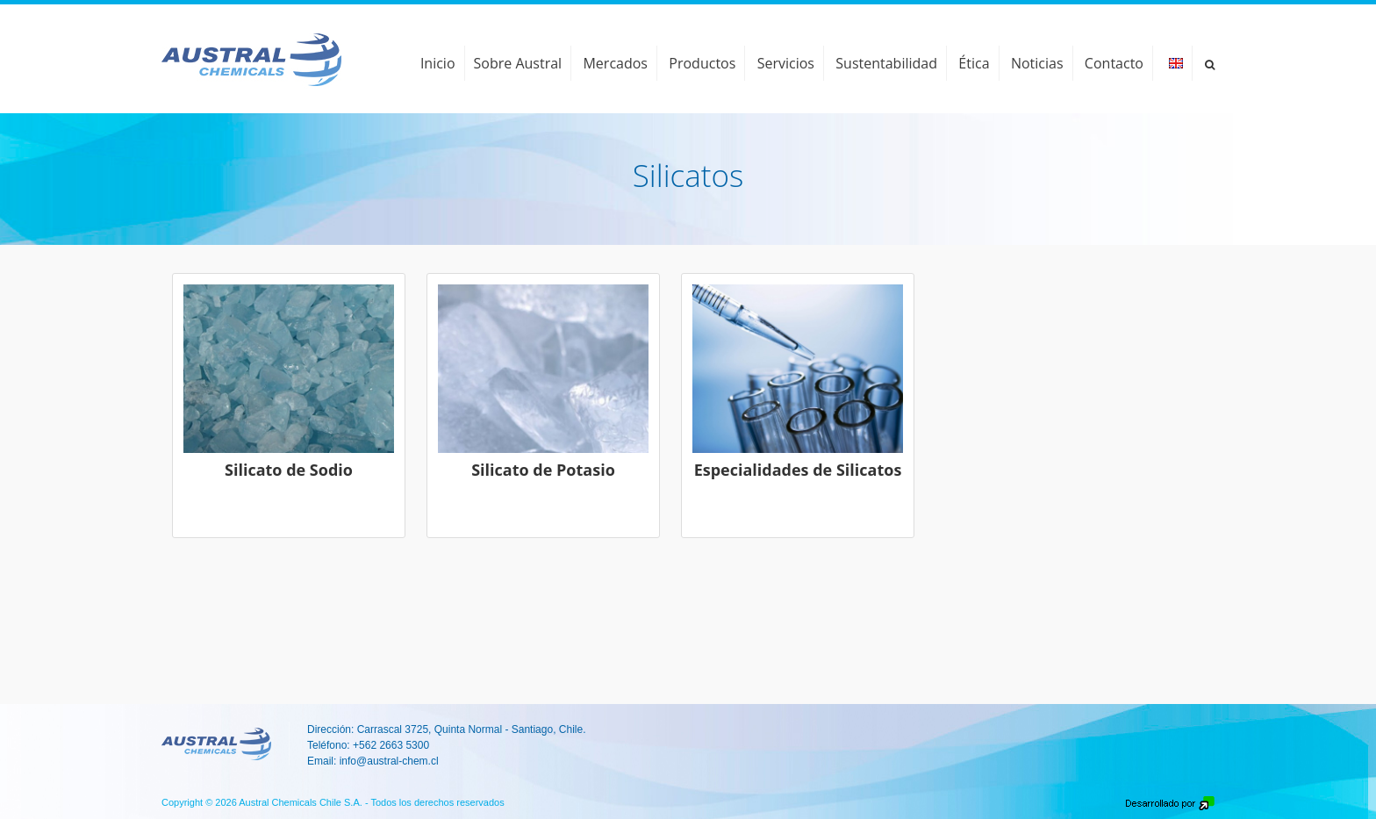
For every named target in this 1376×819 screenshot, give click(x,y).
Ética (973, 63)
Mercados (615, 63)
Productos (702, 63)
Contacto (1114, 63)
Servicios (785, 63)
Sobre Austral (518, 63)
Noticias (1037, 63)
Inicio (437, 63)
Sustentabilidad (886, 63)
